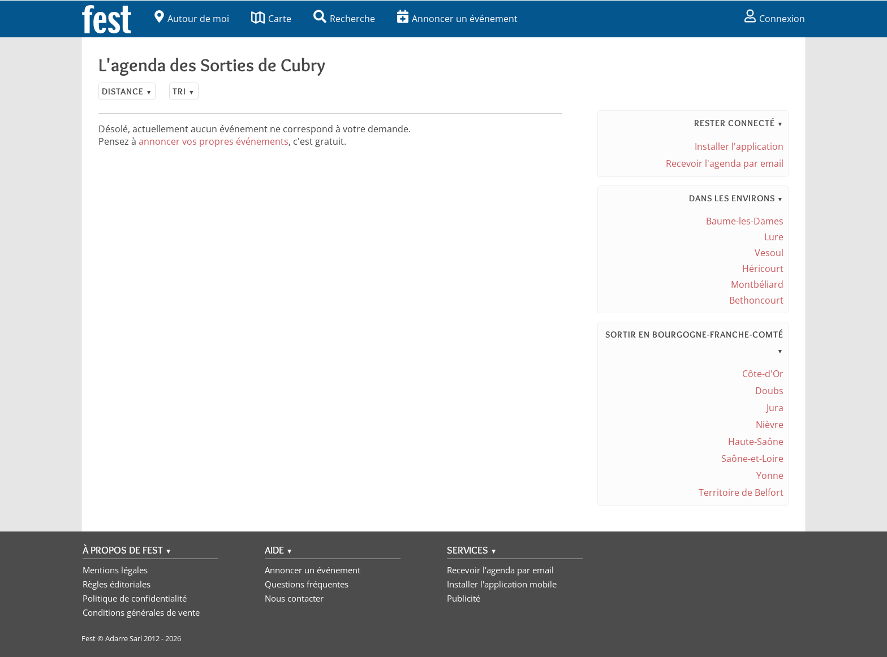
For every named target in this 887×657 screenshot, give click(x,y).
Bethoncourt (756, 300)
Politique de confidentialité (135, 598)
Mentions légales (115, 570)
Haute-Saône (755, 441)
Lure (773, 237)
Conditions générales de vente (141, 612)
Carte (271, 18)
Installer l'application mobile (502, 584)
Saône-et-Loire (752, 458)
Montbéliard (757, 284)
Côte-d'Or (762, 374)
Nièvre (769, 424)
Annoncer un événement (457, 18)
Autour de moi (191, 18)
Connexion (774, 18)
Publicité (463, 598)
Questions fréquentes (306, 584)
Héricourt (762, 268)
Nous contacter (294, 598)
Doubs (769, 390)
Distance (127, 91)
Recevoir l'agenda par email (724, 163)
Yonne (769, 475)
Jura (775, 407)
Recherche (344, 18)
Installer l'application (739, 146)
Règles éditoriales (116, 584)
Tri (184, 91)
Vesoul (769, 253)
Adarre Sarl (123, 638)
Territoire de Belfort (741, 492)
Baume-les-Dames (744, 221)
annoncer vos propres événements (214, 141)
